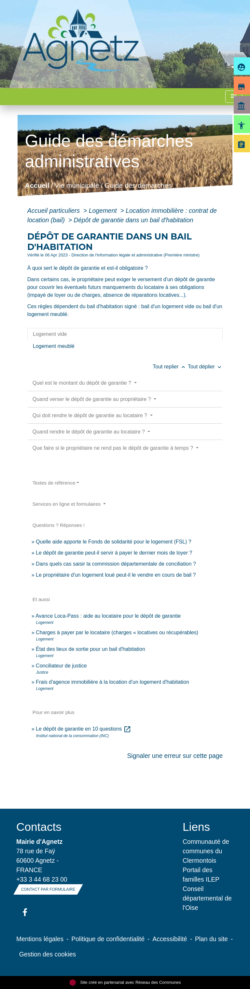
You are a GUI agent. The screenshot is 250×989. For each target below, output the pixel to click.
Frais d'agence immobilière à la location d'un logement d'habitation (112, 682)
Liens (196, 826)
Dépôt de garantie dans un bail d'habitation (133, 220)
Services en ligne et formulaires (67, 504)
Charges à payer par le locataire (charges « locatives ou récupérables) (117, 632)
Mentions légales (39, 938)
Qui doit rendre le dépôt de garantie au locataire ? (91, 415)
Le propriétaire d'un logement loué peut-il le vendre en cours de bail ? (116, 575)
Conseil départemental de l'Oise (207, 898)
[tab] (125, 334)
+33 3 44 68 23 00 (41, 879)
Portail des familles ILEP (201, 874)
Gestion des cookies (47, 954)
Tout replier (170, 366)
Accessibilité (169, 938)
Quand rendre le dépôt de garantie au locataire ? (89, 431)
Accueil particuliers (54, 210)
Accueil (37, 185)
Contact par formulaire (48, 889)
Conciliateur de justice (61, 665)
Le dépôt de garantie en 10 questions (83, 729)
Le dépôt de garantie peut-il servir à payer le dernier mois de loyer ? (114, 553)
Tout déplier (205, 366)
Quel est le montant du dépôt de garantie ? (83, 383)
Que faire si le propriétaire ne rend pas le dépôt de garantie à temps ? (114, 448)
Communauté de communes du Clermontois (206, 851)
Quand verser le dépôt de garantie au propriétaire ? (92, 399)
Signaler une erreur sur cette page (175, 755)
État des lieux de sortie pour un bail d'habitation (90, 649)
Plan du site (211, 938)
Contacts (39, 826)
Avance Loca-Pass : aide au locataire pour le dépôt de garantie (108, 616)
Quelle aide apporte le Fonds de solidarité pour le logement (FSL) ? (113, 541)
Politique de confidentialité (108, 938)
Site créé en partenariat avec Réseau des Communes (125, 982)
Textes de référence (54, 483)
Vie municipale (77, 185)
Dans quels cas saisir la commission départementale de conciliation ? (116, 564)
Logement (104, 210)
